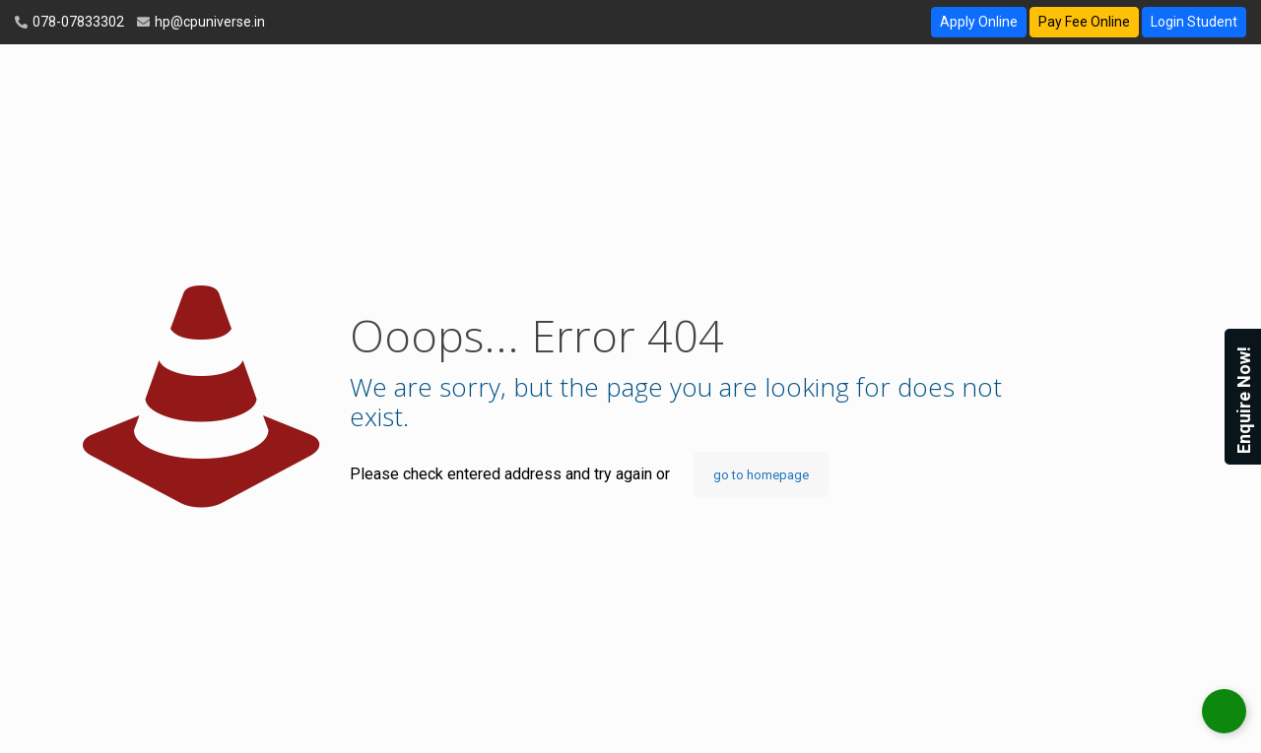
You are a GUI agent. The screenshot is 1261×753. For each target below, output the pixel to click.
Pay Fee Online (1084, 22)
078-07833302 (77, 22)
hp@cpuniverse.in (208, 22)
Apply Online (979, 22)
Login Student (1194, 22)
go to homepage (761, 475)
